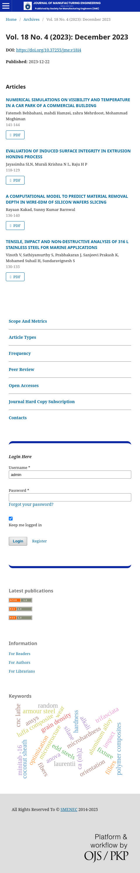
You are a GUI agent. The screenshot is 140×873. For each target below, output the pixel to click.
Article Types (22, 337)
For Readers (19, 653)
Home (11, 19)
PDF (16, 135)
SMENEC (69, 809)
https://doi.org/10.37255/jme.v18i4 (48, 50)
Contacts (18, 417)
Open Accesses (24, 385)
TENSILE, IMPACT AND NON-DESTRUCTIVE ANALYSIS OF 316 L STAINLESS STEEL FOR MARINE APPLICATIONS (67, 244)
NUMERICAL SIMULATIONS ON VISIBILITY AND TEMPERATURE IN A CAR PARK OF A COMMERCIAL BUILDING (68, 102)
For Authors (19, 662)
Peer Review (21, 369)
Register (39, 541)
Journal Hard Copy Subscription (42, 401)
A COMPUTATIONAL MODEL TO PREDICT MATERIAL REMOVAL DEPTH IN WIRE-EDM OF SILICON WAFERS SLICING (67, 199)
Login (18, 541)
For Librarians (22, 671)
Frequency (20, 353)
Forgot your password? (31, 504)
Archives (32, 19)
